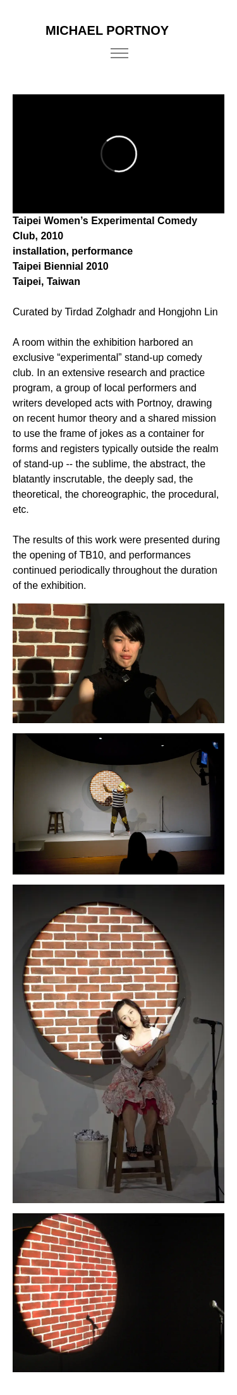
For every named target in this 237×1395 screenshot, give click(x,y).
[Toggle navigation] (119, 53)
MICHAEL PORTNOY (107, 30)
